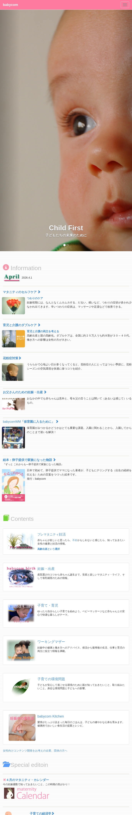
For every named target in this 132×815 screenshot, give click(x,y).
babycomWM (31, 421)
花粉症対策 (12, 358)
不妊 (74, 540)
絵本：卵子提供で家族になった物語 (29, 460)
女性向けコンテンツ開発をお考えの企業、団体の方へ (35, 750)
